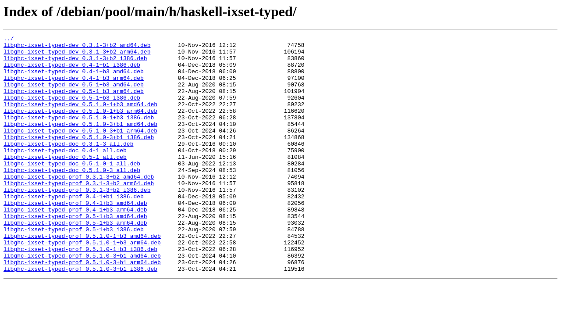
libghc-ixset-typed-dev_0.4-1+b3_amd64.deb (74, 79)
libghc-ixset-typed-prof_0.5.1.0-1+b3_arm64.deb (82, 284)
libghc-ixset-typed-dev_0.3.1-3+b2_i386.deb (75, 63)
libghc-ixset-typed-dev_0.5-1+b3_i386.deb (72, 111)
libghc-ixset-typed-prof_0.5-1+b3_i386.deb (74, 269)
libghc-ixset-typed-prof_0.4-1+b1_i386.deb (74, 229)
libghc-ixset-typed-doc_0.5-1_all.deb (65, 182)
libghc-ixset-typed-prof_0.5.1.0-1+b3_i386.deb (80, 292)
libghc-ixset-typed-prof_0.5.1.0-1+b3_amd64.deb (82, 276)
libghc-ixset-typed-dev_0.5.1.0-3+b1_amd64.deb (80, 142)
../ (9, 39)
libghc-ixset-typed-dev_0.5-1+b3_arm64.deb (74, 103)
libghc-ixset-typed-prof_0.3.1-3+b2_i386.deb (77, 221)
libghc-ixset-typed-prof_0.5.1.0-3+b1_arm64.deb (82, 308)
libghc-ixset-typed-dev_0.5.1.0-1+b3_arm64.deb (80, 126)
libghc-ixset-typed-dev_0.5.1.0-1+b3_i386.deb (79, 134)
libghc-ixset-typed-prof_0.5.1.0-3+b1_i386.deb (80, 316)
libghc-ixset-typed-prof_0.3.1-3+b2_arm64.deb (79, 213)
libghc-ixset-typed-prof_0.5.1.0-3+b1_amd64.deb (82, 300)
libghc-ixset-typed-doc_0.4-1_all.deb (65, 174)
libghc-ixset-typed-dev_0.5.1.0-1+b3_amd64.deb (80, 118)
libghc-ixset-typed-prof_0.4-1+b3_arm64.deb (75, 245)
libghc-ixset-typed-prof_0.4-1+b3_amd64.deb (75, 237)
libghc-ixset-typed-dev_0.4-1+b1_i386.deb (72, 71)
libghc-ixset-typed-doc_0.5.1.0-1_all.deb (72, 190)
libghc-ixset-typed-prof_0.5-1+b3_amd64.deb (75, 253)
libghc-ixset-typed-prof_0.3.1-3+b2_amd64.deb (79, 205)
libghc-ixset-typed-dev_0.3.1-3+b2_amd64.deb (77, 47)
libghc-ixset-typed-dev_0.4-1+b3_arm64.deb (74, 87)
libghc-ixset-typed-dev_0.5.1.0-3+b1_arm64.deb (80, 150)
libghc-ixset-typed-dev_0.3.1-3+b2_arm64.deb (77, 55)
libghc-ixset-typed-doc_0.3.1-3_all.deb (68, 166)
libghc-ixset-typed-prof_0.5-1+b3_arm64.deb (75, 261)
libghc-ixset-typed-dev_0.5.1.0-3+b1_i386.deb (79, 158)
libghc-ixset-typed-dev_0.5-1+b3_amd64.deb (74, 95)
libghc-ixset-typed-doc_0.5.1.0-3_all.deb (72, 197)
